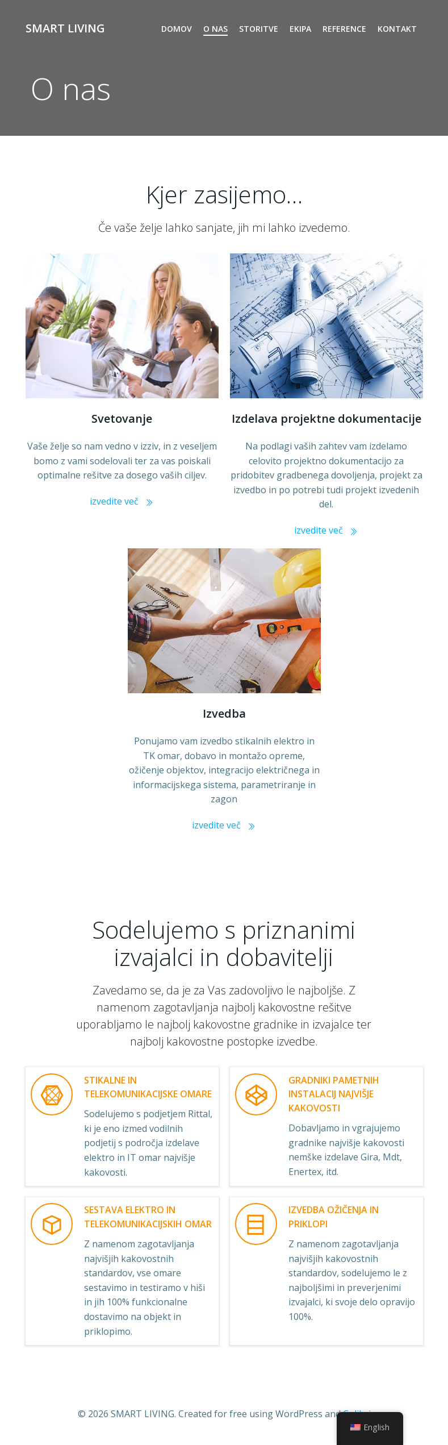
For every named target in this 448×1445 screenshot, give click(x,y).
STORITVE (259, 28)
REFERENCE (345, 28)
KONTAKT (397, 28)
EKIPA (301, 28)
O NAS (216, 28)
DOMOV (177, 28)
